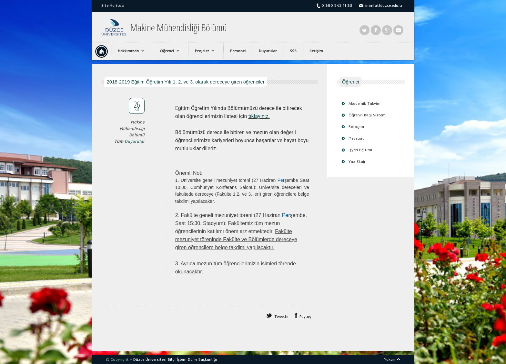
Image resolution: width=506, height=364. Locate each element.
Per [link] (281, 180)
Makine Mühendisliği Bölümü (178, 27)
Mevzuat (356, 138)
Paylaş (305, 316)
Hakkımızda (129, 51)
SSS (293, 50)
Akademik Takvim (364, 103)
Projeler (203, 51)
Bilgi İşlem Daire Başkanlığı (192, 359)
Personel (238, 50)
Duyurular (268, 50)
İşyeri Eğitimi (360, 149)
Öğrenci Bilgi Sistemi (368, 115)
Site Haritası (112, 5)
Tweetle (281, 316)
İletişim (316, 50)
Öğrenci (168, 51)
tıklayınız (258, 116)
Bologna (356, 126)
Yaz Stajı (357, 161)
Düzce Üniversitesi (150, 359)
